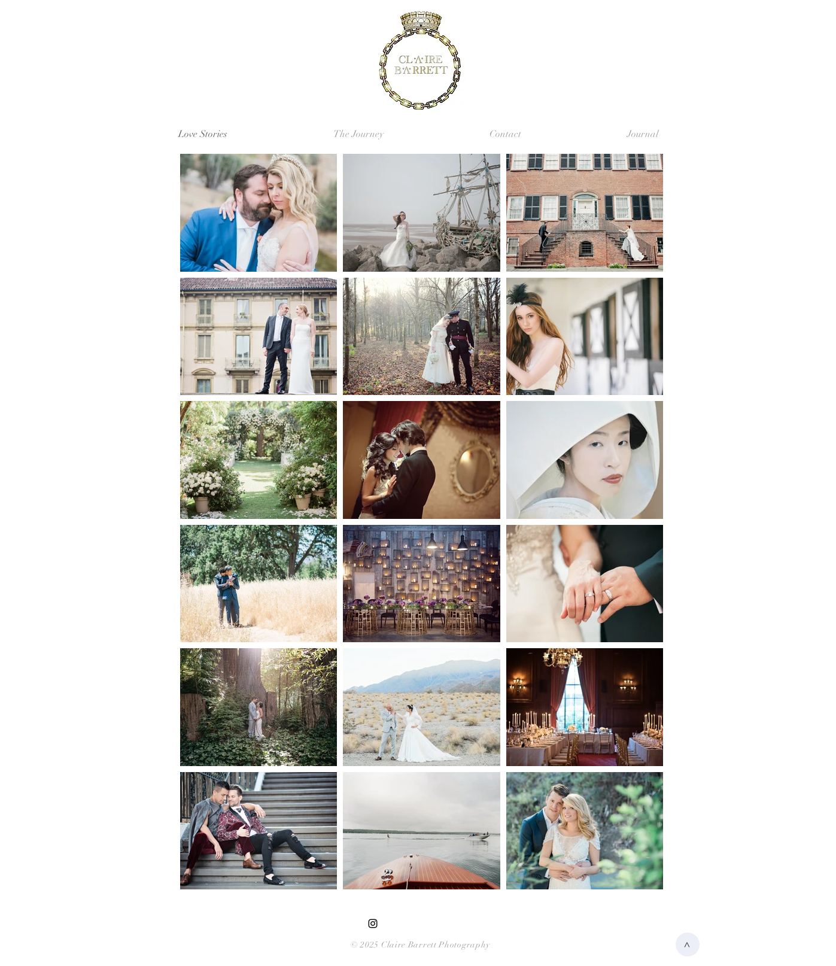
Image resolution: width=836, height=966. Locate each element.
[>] (688, 944)
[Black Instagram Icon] (373, 923)
